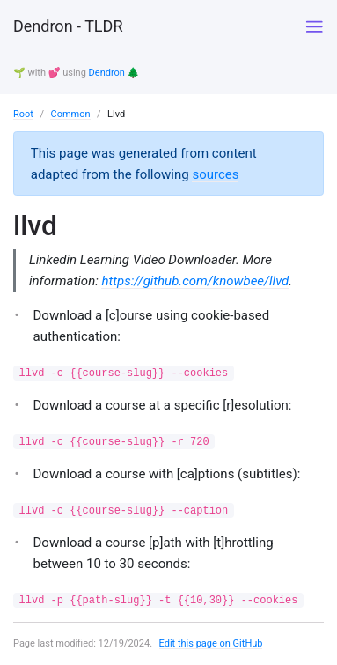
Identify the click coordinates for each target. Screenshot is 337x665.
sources (215, 174)
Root (23, 114)
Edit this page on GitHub (211, 643)
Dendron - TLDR (67, 26)
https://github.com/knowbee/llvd (195, 281)
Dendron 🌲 (114, 72)
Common (70, 114)
